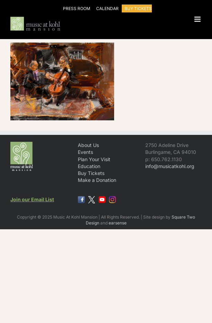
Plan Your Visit (94, 159)
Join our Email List (32, 199)
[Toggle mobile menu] (198, 19)
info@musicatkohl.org (169, 166)
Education (89, 166)
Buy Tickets (91, 173)
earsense (118, 222)
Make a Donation (97, 180)
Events (85, 152)
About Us (88, 145)
